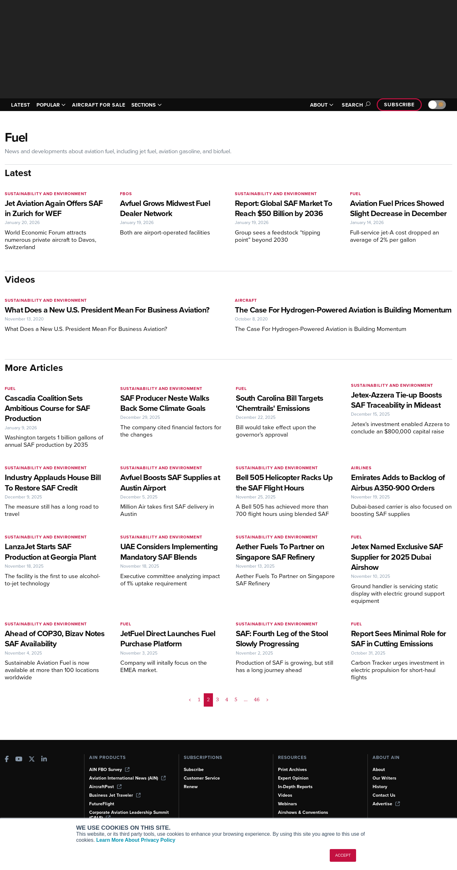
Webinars (288, 803)
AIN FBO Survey (110, 769)
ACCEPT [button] (343, 855)
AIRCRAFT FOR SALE (105, 105)
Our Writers (385, 778)
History (380, 786)
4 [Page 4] (226, 720)
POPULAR (53, 105)
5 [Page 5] (235, 720)
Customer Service (203, 778)
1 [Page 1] (199, 720)
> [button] (266, 720)
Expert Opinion (294, 778)
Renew (191, 786)
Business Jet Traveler (115, 795)
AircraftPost (105, 786)
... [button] (245, 720)
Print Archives (293, 769)
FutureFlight (102, 803)
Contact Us (384, 795)
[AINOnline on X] (32, 759)
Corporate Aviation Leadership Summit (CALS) (121, 815)
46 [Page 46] (256, 720)
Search (352, 105)
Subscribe (398, 104)
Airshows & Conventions (304, 812)
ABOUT (318, 105)
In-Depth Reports (296, 786)
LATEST (21, 105)
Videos (285, 795)
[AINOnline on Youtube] (19, 759)
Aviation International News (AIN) (128, 778)
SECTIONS (156, 105)
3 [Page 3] (217, 720)
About (379, 769)
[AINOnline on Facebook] (7, 759)
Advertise (387, 803)
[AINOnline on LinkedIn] (44, 759)
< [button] (190, 720)
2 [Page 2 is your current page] (208, 720)
